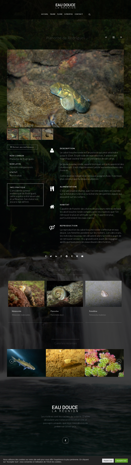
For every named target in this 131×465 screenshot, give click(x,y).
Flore (59, 14)
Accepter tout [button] (121, 461)
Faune (52, 14)
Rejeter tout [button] (108, 461)
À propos (68, 14)
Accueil (44, 14)
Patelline (93, 311)
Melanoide (16, 311)
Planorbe (54, 311)
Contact (79, 14)
